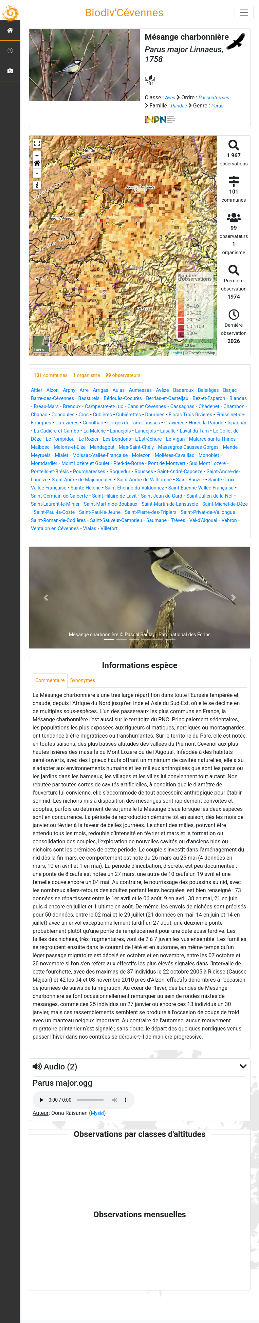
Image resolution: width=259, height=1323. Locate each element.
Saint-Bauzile (230, 496)
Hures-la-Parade (121, 439)
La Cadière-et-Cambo (196, 439)
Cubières (195, 423)
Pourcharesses (98, 488)
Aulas (126, 399)
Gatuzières (182, 431)
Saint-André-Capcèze (198, 488)
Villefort (87, 553)
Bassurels (115, 407)
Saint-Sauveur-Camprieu (60, 545)
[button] (37, 172)
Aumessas (150, 399)
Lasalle (116, 447)
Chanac (126, 423)
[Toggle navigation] (244, 12)
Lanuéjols (64, 447)
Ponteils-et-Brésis (55, 488)
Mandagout (84, 464)
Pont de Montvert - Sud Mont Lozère (203, 480)
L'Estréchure (108, 456)
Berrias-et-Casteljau (201, 407)
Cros (174, 423)
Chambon (101, 423)
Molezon (152, 472)
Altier (37, 399)
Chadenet (73, 423)
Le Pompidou (228, 447)
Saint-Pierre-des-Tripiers (79, 537)
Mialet (64, 472)
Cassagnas (44, 423)
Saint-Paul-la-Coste (176, 529)
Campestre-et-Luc (156, 415)
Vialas (66, 553)
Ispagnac (156, 439)
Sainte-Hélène (125, 504)
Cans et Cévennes (203, 415)
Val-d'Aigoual (155, 545)
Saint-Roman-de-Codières (207, 537)
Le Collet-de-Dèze (187, 447)
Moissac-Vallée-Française (107, 472)
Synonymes (87, 706)
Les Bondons (73, 456)
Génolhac (210, 431)
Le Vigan (137, 456)
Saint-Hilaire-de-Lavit (201, 512)
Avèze (174, 399)
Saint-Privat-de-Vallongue (142, 537)
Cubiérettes (224, 423)
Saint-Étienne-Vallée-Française (67, 512)
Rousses (158, 488)
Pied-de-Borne (139, 480)
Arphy (72, 399)
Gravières (86, 439)
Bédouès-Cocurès (152, 407)
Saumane (104, 545)
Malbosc (218, 456)
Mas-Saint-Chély (122, 464)
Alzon (54, 399)
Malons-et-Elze (49, 464)
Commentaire (51, 706)
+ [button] (37, 163)
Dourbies (41, 431)
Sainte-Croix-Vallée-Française (69, 504)
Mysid (98, 1139)
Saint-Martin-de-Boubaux (212, 521)
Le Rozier (42, 456)
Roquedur (132, 488)
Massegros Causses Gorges (179, 464)
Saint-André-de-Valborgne (179, 496)
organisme (92, 383)
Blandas (64, 415)
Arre (89, 399)
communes (52, 383)
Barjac (38, 407)
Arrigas (106, 399)
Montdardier (45, 480)
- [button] (37, 181)
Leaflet (176, 361)
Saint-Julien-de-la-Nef (93, 521)
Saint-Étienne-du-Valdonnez (179, 504)
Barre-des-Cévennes (74, 407)
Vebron (184, 545)
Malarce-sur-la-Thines (178, 456)
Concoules (152, 423)
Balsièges (224, 399)
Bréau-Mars (92, 415)
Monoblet (227, 472)
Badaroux (197, 399)
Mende (226, 464)
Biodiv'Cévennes (124, 12)
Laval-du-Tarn (145, 447)
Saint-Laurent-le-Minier (150, 521)
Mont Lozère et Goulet (91, 480)
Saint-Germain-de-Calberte (139, 512)
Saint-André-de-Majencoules (111, 496)
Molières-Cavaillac (189, 472)
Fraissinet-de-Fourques (136, 431)
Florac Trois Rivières (81, 431)
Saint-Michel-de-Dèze (123, 529)
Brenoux (120, 415)
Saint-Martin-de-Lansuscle (62, 529)
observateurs (131, 383)
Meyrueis (42, 472)
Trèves (128, 545)
